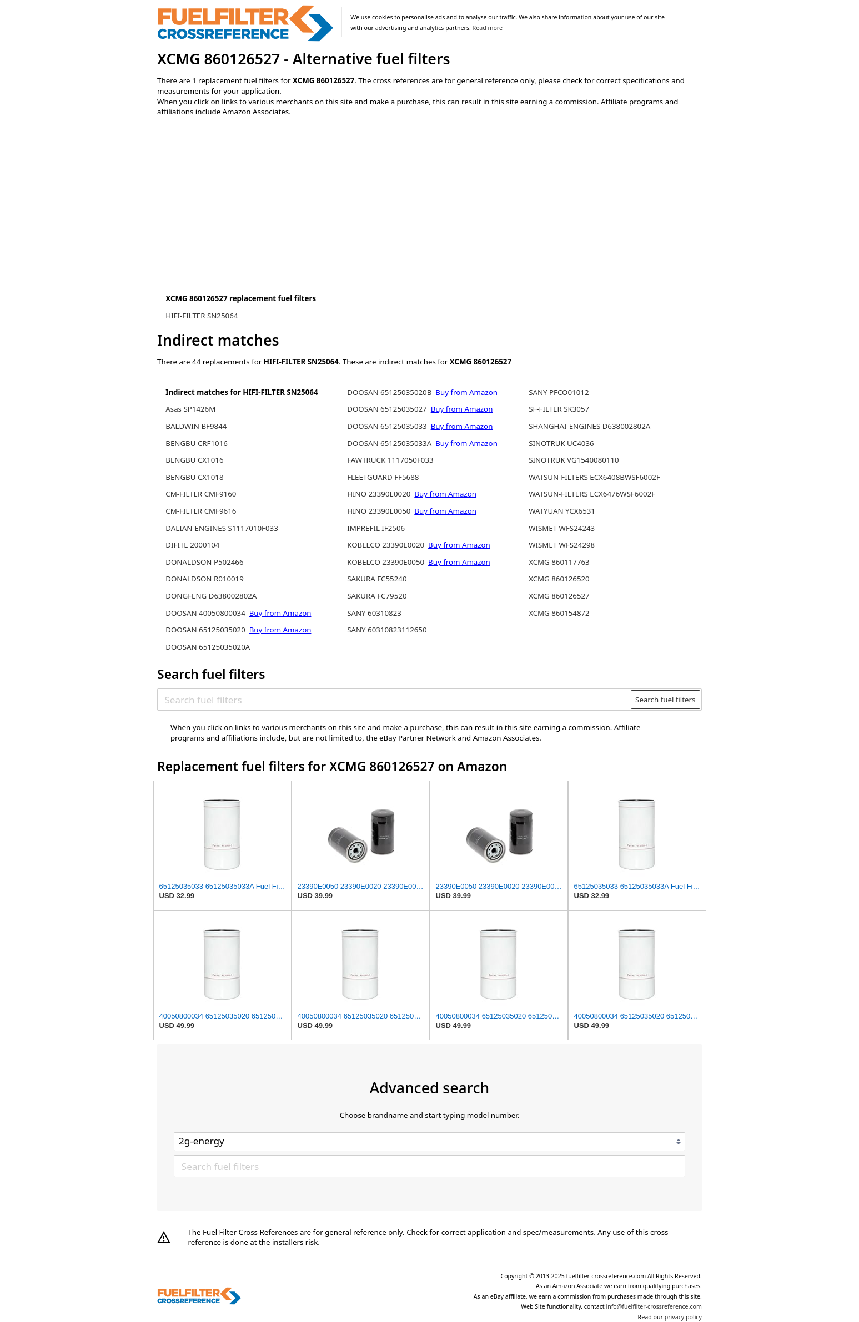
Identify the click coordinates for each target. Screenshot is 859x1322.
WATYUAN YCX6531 (562, 511)
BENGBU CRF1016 (196, 443)
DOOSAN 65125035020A (207, 647)
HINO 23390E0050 (378, 511)
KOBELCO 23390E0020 (385, 545)
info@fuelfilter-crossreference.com (654, 1306)
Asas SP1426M (190, 409)
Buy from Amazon (280, 613)
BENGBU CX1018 (194, 477)
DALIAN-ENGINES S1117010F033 (221, 528)
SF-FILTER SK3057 (559, 409)
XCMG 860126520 (559, 579)
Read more (488, 28)
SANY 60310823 (374, 613)
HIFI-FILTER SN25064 (201, 316)
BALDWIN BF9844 (196, 426)
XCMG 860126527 (559, 596)
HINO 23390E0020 (378, 494)
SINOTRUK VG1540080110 (574, 460)
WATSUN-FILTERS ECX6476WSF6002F (592, 494)
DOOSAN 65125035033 (387, 426)
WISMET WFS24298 (562, 545)
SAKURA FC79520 (376, 596)
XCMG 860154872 (559, 613)
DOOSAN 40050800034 (205, 613)
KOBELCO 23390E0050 (385, 562)
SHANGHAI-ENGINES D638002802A (589, 426)
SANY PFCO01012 (559, 392)
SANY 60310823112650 (386, 630)
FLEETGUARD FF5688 (383, 477)
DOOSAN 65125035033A (389, 443)
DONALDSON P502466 (204, 562)
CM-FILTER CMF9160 (200, 494)
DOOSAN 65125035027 (387, 409)
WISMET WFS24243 (562, 528)
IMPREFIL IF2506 (376, 528)
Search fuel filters (665, 700)
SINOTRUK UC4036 (561, 443)
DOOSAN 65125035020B (389, 392)
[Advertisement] (248, 217)
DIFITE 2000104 (192, 545)
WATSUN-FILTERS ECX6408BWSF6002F (594, 477)
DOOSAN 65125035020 (205, 630)
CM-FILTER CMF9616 (200, 511)
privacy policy (683, 1317)
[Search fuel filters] (395, 699)
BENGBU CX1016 (194, 460)
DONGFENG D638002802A (211, 596)
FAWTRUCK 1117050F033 (390, 460)
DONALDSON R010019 (204, 579)
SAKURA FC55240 (376, 579)
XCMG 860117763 (559, 562)
